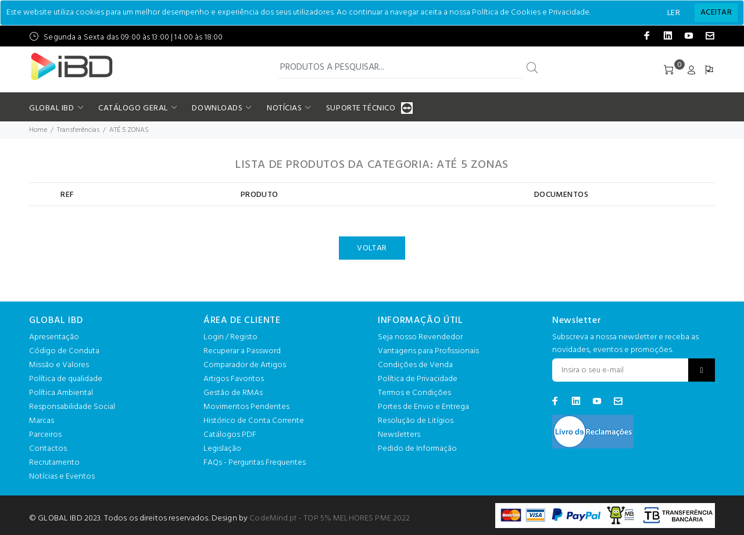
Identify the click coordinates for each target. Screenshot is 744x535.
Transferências (78, 130)
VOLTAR (372, 248)
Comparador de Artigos (244, 365)
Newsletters (399, 434)
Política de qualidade (65, 379)
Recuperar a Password (242, 351)
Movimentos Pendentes (246, 407)
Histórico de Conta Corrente (253, 421)
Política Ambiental (61, 393)
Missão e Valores (59, 365)
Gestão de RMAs (233, 393)
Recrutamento (54, 462)
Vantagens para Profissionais (428, 351)
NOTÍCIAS (284, 108)
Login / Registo (230, 337)
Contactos (48, 448)
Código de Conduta (64, 351)
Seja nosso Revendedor (420, 337)
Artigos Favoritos (233, 379)
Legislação (222, 448)
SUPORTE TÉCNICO (362, 108)
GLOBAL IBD (51, 108)
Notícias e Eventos (62, 476)
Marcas (41, 421)
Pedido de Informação (417, 448)
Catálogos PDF (229, 434)
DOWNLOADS (217, 108)
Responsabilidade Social (72, 407)
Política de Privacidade (417, 379)
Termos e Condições (414, 393)
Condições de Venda (415, 365)
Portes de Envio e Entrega (423, 407)
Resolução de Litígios (415, 421)
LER (673, 13)
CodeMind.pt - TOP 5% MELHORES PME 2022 (329, 518)
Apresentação (54, 337)
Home (38, 130)
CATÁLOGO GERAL (133, 108)
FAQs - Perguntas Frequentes (254, 462)
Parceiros (45, 434)
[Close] (716, 12)
